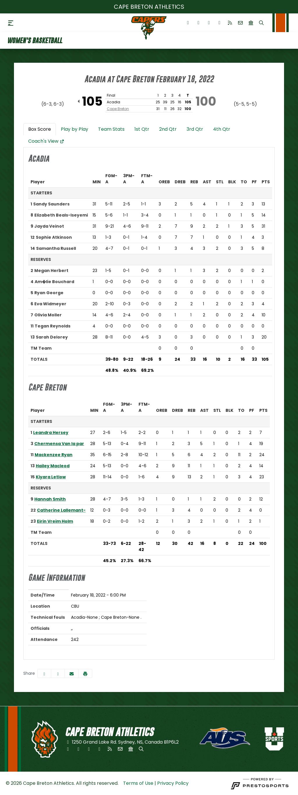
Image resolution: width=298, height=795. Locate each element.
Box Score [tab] (39, 129)
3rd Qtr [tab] (195, 129)
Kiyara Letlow (51, 477)
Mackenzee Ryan (53, 455)
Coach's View (46, 141)
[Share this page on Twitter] (58, 673)
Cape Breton (118, 108)
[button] (85, 673)
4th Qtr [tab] (221, 129)
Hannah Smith (50, 499)
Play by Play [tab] (74, 129)
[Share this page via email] (72, 673)
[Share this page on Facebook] (44, 673)
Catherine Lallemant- (61, 510)
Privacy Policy (173, 783)
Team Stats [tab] (111, 129)
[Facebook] (188, 22)
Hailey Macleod (53, 466)
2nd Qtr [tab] (168, 129)
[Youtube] (219, 22)
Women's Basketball (34, 40)
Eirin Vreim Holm (55, 521)
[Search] (261, 22)
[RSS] (230, 22)
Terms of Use (138, 783)
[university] (251, 22)
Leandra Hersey (50, 432)
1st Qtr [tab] (141, 129)
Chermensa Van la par (59, 444)
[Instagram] (209, 22)
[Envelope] (240, 22)
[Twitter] (198, 22)
